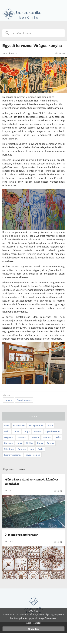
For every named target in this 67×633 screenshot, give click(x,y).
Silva (6, 425)
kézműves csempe (12, 454)
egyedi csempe (33, 454)
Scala (40, 449)
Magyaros (8, 437)
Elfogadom (33, 628)
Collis (7, 431)
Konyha (37, 431)
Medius (29, 443)
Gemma (46, 437)
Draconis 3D (19, 425)
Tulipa (26, 431)
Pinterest (21, 437)
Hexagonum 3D (36, 425)
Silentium (9, 449)
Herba (57, 437)
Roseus (50, 443)
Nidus (40, 443)
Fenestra (34, 437)
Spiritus (22, 449)
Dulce (16, 431)
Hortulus (8, 443)
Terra (50, 425)
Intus (19, 443)
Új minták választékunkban (21, 534)
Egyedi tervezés (52, 431)
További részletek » (33, 622)
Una (32, 449)
